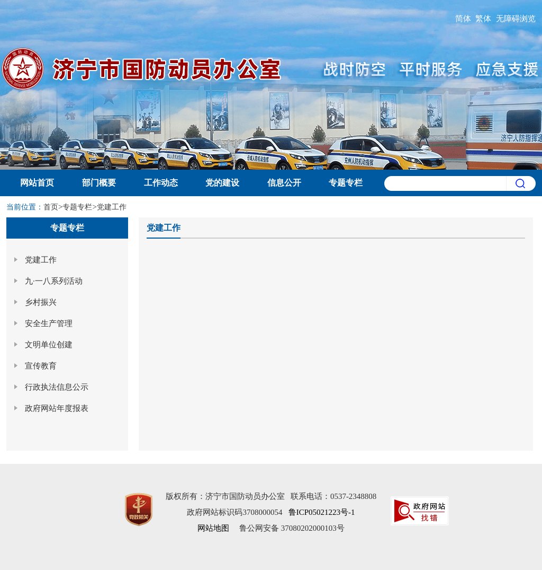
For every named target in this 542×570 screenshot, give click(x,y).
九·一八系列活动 (54, 281)
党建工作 (112, 207)
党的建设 (222, 182)
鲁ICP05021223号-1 (321, 512)
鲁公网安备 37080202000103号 (292, 528)
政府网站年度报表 (56, 408)
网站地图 (213, 528)
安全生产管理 (49, 323)
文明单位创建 (49, 344)
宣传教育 (41, 366)
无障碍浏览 (516, 18)
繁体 (483, 18)
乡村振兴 (41, 302)
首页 (50, 207)
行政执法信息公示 (56, 387)
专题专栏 (346, 182)
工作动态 (161, 182)
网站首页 (37, 182)
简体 (463, 18)
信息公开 (284, 182)
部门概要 (99, 182)
